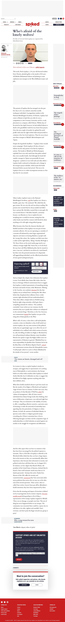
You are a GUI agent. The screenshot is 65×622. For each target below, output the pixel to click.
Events (47, 22)
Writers (12, 22)
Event (55, 190)
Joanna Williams (36, 610)
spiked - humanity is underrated (32, 24)
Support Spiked (4, 609)
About (2, 607)
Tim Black (35, 616)
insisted (26, 314)
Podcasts (6, 24)
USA (18, 616)
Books (47, 24)
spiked (55, 209)
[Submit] (15, 19)
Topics (4, 22)
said (29, 200)
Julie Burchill (57, 122)
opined (44, 345)
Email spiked (52, 610)
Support (19, 559)
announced (27, 478)
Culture (18, 609)
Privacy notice (4, 612)
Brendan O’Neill (36, 607)
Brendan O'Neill (57, 145)
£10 (37, 264)
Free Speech (19, 614)
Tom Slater (56, 188)
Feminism (19, 612)
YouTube (63, 18)
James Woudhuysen (58, 166)
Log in (54, 18)
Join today (24, 584)
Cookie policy (3, 614)
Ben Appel (56, 86)
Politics (30, 63)
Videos (19, 22)
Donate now (36, 271)
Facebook (58, 18)
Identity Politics (57, 105)
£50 (45, 264)
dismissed (34, 290)
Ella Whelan (35, 612)
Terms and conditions (5, 610)
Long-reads (18, 24)
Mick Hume (35, 614)
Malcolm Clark (57, 103)
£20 (41, 264)
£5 (33, 264)
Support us (58, 24)
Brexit (18, 610)
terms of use (28, 620)
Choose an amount (39, 268)
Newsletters (58, 22)
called (40, 392)
